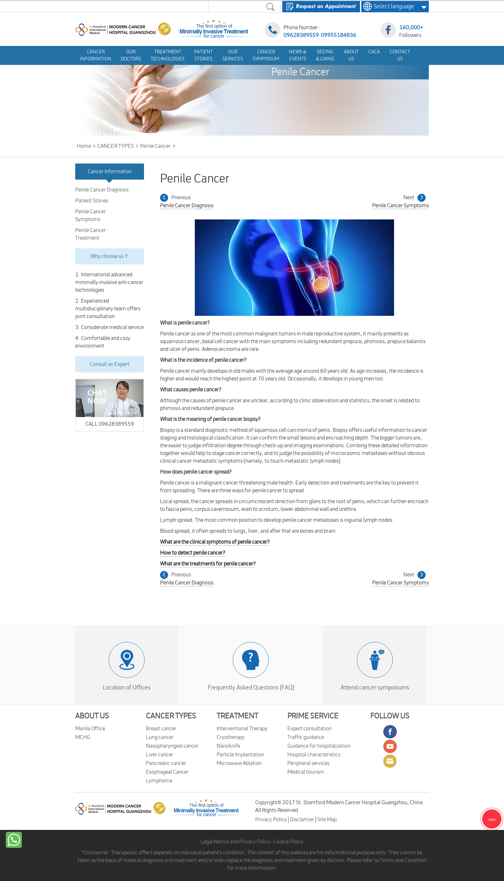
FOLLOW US (390, 716)
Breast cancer (161, 728)
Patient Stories (91, 201)
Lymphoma (159, 781)
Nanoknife (228, 746)
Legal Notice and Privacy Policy (236, 842)
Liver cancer (159, 755)
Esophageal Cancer (167, 772)
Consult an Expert (110, 364)
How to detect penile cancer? (192, 553)
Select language (392, 6)
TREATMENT (237, 716)
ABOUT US (92, 716)
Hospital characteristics (313, 755)
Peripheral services (308, 763)
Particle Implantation (240, 755)
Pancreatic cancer (166, 763)
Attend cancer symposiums (375, 687)
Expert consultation (309, 728)
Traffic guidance (305, 737)
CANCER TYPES (171, 716)
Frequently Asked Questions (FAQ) (251, 687)
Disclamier (302, 819)
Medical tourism (305, 772)
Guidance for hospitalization (318, 746)
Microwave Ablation (239, 763)
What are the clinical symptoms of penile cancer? (214, 542)
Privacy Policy (271, 819)
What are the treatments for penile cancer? (208, 564)
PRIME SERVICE (312, 716)
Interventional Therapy (242, 728)
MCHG (82, 737)
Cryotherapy (231, 737)
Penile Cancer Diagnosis (102, 190)
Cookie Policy (288, 842)
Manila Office (90, 728)
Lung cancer (160, 737)
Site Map (327, 819)
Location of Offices (126, 687)
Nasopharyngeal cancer (172, 746)
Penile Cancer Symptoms (90, 216)
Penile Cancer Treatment (90, 234)
